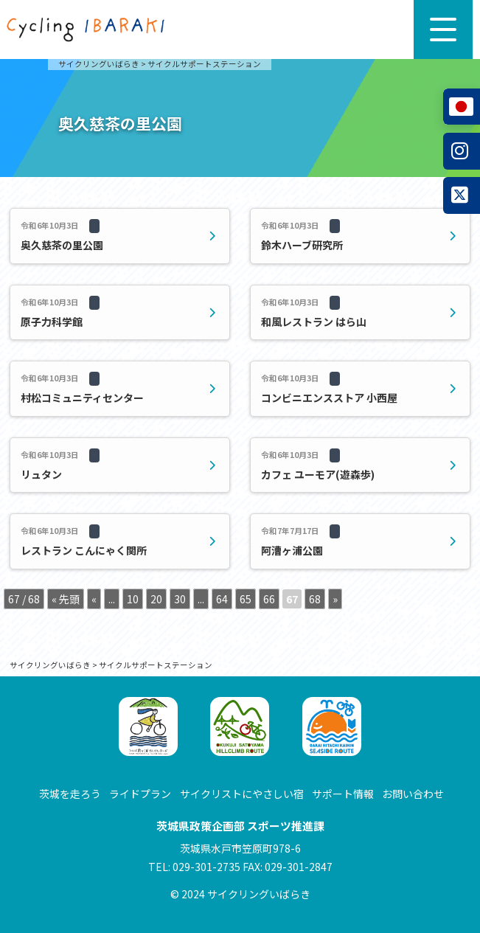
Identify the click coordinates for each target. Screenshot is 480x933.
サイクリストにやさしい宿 (242, 793)
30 (180, 599)
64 (222, 599)
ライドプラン (140, 793)
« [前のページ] (94, 599)
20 (156, 599)
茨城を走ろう (70, 793)
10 (133, 599)
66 (269, 599)
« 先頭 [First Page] (66, 599)
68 (315, 599)
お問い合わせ (413, 793)
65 (245, 599)
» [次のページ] (335, 599)
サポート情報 (343, 793)
